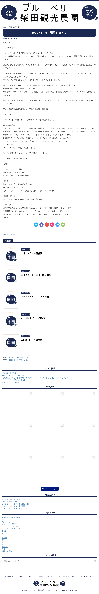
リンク (81, 576)
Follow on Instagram (49, 489)
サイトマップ (90, 576)
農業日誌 (5, 547)
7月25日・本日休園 (9, 373)
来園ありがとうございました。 (14, 375)
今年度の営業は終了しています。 (14, 499)
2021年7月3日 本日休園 (33, 318)
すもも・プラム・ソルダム (12, 517)
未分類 (4, 538)
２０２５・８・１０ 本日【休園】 (15, 508)
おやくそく (30, 576)
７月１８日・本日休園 (31, 253)
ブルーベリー (7, 522)
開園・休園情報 (10, 234)
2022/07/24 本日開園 (31, 340)
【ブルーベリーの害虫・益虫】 (14, 380)
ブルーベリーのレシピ (10, 526)
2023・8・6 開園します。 (19, 360)
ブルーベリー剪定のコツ (11, 529)
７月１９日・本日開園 (10, 382)
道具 (3, 549)
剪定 (3, 535)
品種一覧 (49, 576)
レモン (4, 533)
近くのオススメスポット (70, 576)
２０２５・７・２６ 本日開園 (36, 275)
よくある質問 (40, 576)
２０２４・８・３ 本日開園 (35, 296)
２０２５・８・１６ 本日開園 (14, 506)
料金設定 (22, 576)
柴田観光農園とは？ (11, 576)
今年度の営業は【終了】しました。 (15, 502)
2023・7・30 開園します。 (19, 357)
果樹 (3, 540)
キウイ (4, 520)
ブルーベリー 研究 (9, 524)
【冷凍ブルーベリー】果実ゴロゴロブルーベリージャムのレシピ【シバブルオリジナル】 (36, 378)
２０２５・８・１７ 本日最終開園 (15, 504)
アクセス (57, 576)
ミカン (4, 531)
